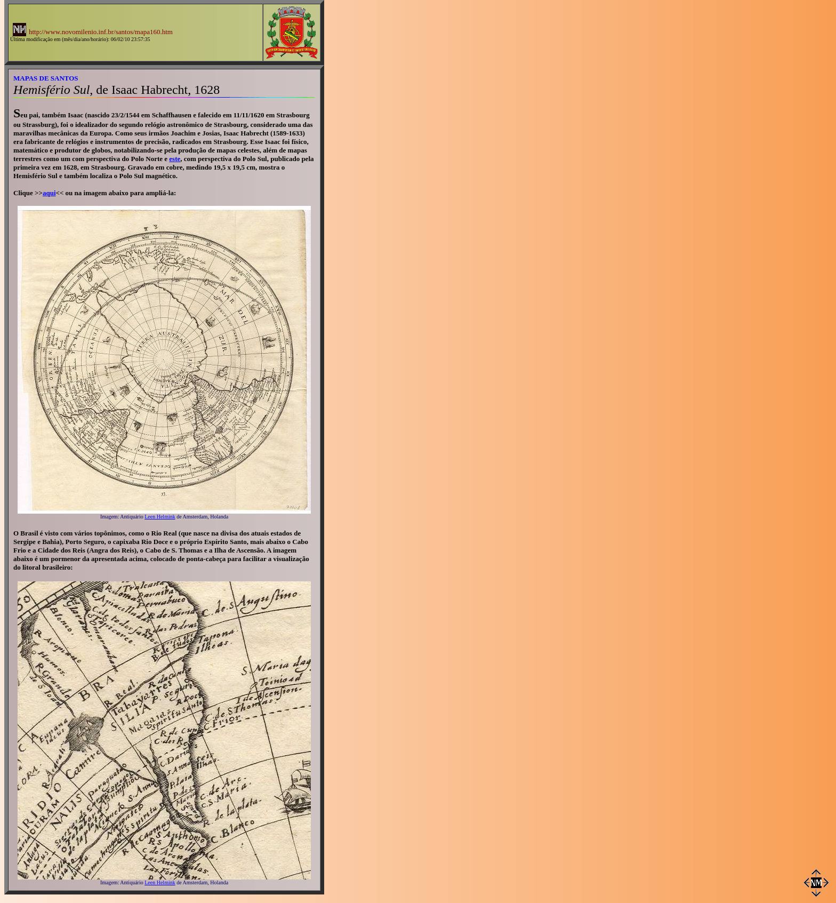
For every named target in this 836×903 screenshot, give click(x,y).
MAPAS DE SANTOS (45, 78)
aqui (49, 193)
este (174, 159)
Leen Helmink (159, 517)
